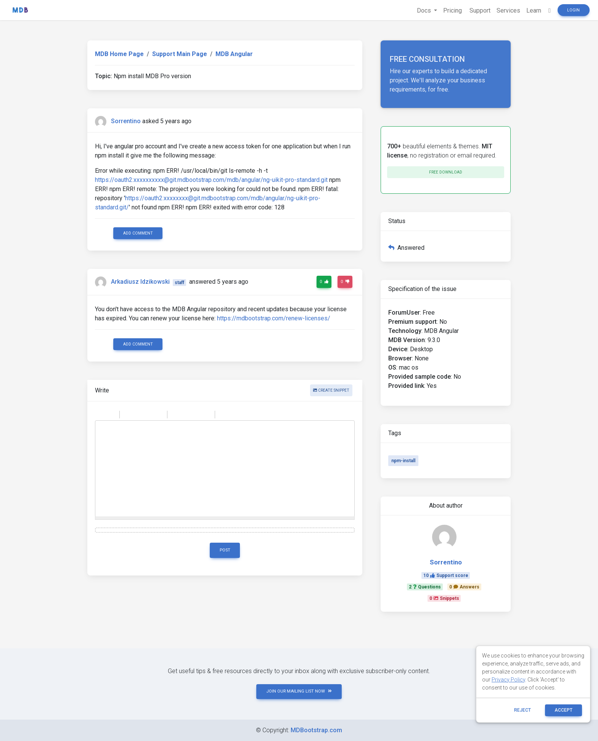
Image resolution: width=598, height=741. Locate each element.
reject (522, 710)
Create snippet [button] (331, 390)
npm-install (403, 460)
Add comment (138, 233)
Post (225, 550)
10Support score (445, 575)
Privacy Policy (508, 680)
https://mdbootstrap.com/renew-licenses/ (273, 318)
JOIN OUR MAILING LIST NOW (299, 691)
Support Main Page (179, 54)
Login (573, 10)
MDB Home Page (119, 54)
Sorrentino (126, 121)
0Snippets (444, 598)
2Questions (425, 587)
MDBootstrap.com (316, 730)
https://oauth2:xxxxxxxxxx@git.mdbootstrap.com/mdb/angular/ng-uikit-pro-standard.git (211, 179)
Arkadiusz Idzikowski (140, 282)
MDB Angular (234, 54)
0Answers (464, 587)
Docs (424, 10)
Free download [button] (445, 172)
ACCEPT (563, 710)
